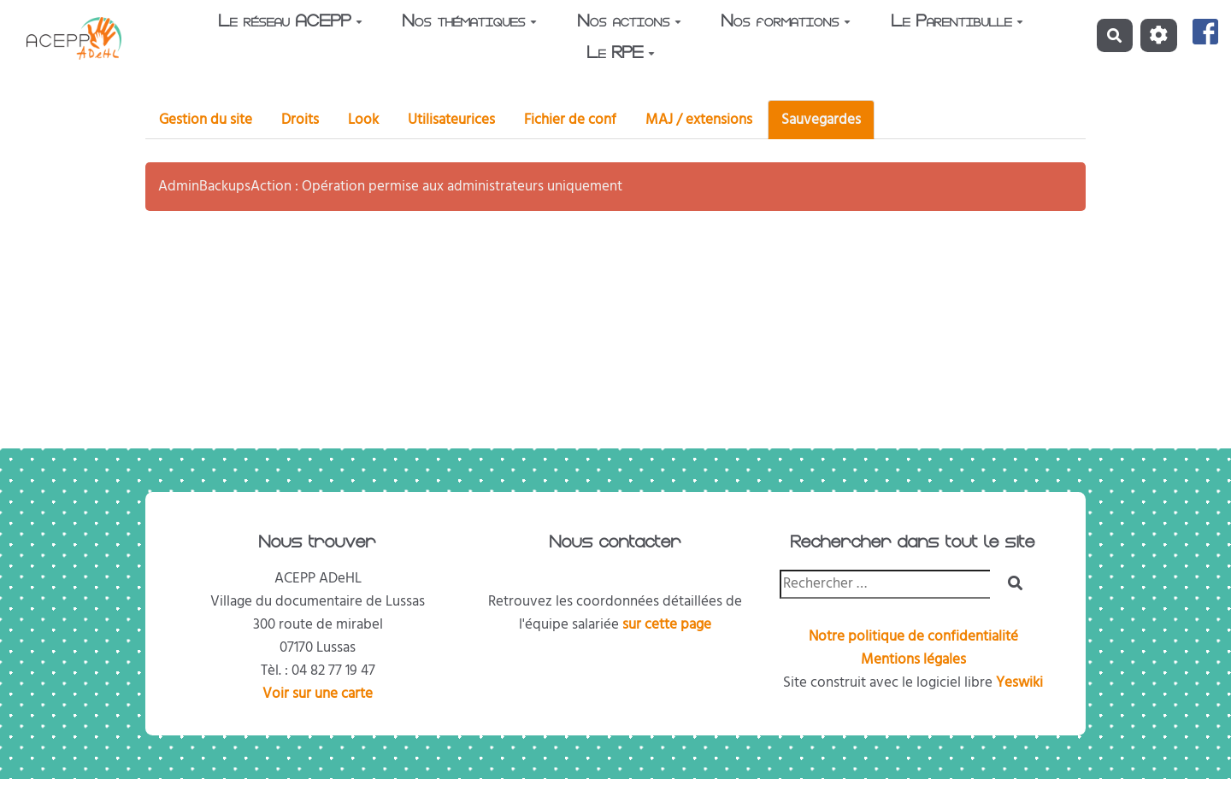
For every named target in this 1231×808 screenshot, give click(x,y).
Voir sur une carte (317, 693)
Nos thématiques (470, 23)
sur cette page (666, 624)
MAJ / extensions (698, 119)
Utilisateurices (451, 119)
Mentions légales (913, 659)
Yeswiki (1019, 682)
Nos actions (629, 23)
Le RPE (621, 55)
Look (363, 119)
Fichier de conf (570, 119)
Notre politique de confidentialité (913, 636)
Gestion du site (205, 119)
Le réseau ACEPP (290, 23)
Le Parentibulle (957, 23)
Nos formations (786, 23)
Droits (300, 119)
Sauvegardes (821, 119)
